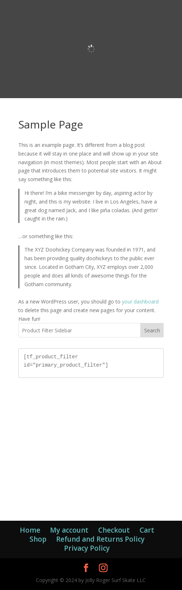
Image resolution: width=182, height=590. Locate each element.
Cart (147, 530)
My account (69, 530)
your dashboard (140, 301)
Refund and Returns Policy (100, 539)
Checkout (114, 530)
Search (152, 330)
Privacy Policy (87, 548)
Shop (37, 539)
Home (30, 530)
